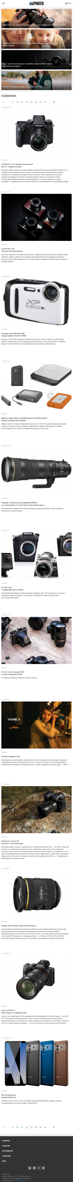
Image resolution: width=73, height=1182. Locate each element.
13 (31, 102)
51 (54, 102)
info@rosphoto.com (19, 1180)
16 (45, 102)
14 (36, 102)
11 (22, 102)
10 (17, 102)
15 (40, 102)
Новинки (4, 160)
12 (26, 102)
